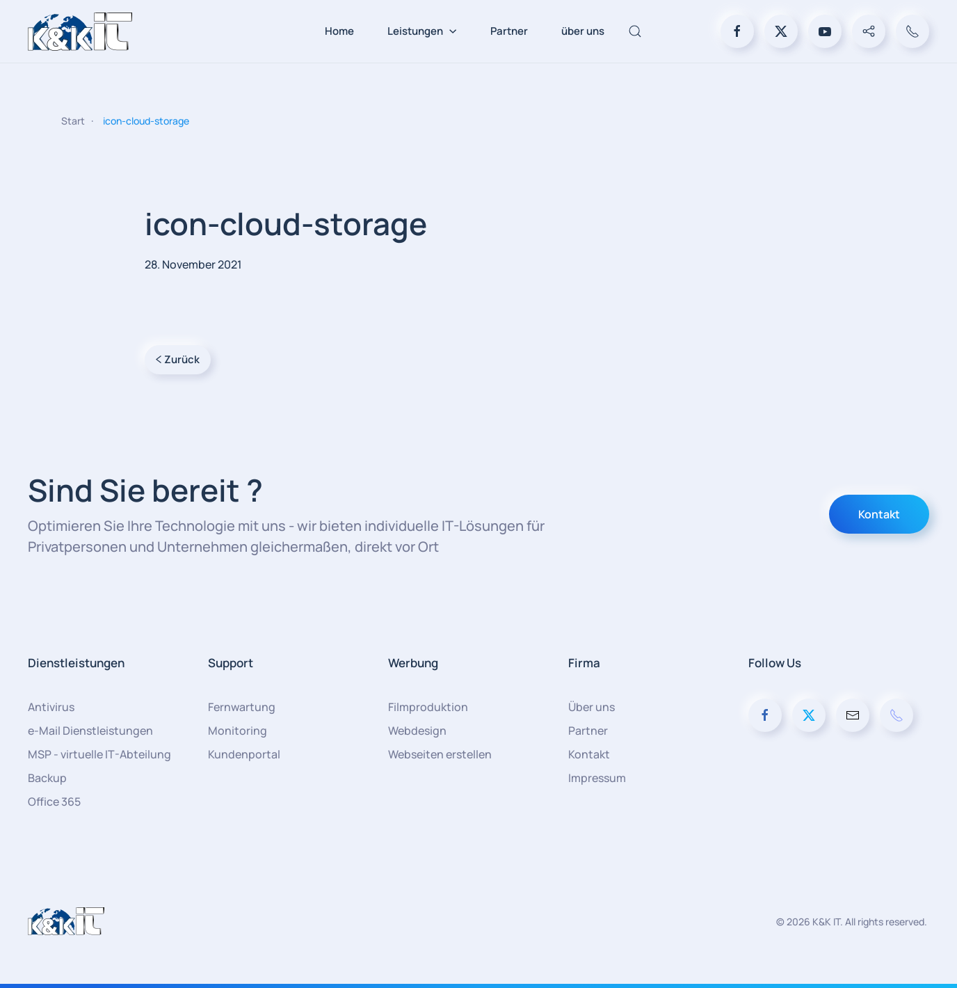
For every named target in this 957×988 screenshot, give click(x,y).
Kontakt (879, 514)
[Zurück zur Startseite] (80, 31)
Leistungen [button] (422, 31)
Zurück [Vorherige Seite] (178, 359)
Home (339, 31)
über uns (582, 31)
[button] (635, 31)
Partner (509, 31)
